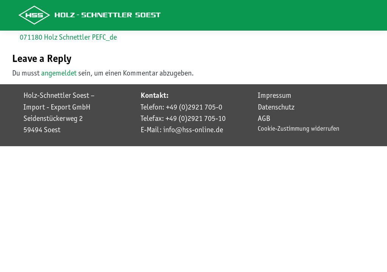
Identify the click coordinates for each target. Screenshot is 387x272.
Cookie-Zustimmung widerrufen (298, 128)
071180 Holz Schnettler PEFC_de (68, 37)
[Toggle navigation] (358, 15)
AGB (264, 118)
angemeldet (59, 72)
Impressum (274, 95)
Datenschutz (276, 106)
